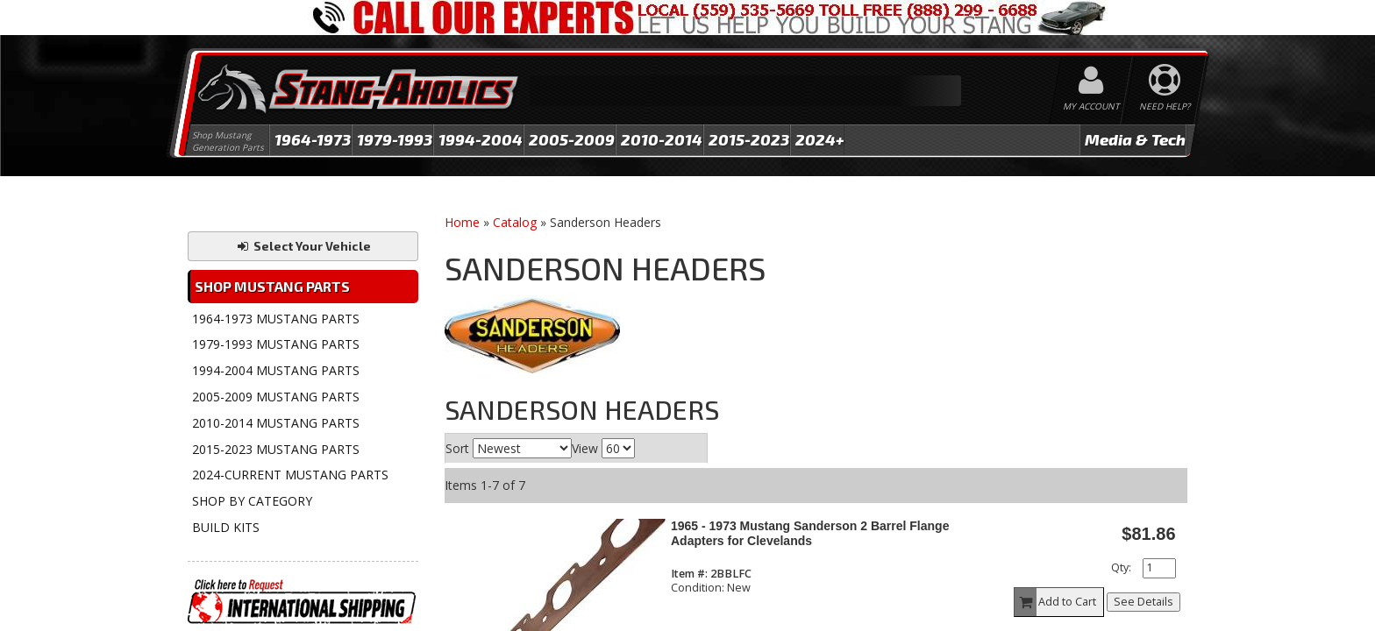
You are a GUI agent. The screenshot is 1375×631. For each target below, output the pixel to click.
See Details (1143, 601)
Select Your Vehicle (303, 245)
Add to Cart (1056, 602)
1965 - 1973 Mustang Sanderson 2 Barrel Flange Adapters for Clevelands (810, 533)
